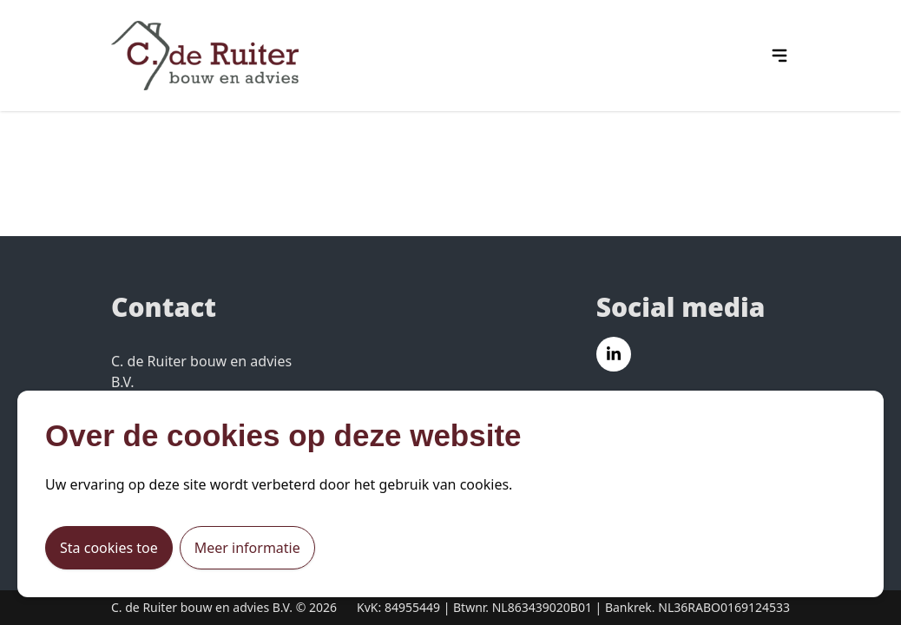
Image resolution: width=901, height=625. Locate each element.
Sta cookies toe (109, 547)
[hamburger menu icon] (779, 55)
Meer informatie (247, 547)
